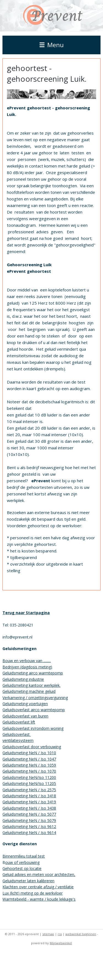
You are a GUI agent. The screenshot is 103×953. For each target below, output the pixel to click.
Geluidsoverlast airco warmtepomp (33, 709)
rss (60, 934)
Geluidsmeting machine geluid (28, 691)
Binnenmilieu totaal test (23, 856)
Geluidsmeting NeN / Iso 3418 (29, 795)
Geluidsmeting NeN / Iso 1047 (29, 759)
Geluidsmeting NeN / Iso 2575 (29, 789)
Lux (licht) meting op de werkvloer (32, 893)
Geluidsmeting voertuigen (25, 703)
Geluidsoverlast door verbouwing (31, 746)
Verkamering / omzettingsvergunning (35, 697)
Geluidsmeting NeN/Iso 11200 (29, 777)
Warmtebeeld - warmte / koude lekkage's (39, 899)
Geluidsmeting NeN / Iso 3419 (29, 801)
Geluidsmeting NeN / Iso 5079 (29, 820)
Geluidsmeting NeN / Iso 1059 (29, 765)
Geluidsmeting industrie (23, 679)
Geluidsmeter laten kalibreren (28, 880)
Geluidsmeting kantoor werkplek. (31, 685)
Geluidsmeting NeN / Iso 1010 (29, 752)
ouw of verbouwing (22, 862)
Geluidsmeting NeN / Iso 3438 (29, 808)
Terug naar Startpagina (26, 612)
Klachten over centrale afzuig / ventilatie (38, 886)
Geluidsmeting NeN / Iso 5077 (29, 814)
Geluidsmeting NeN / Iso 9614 (29, 832)
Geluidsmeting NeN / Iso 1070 (29, 771)
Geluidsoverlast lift (18, 722)
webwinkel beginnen (80, 934)
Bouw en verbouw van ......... (26, 660)
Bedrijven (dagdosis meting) (27, 667)
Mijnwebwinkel (61, 943)
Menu (52, 45)
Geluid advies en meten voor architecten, (38, 874)
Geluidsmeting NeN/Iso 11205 (29, 783)
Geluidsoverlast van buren (25, 716)
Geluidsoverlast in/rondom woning (32, 728)
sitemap (48, 934)
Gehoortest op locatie (21, 868)
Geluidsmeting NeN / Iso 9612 (29, 826)
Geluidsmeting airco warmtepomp (32, 673)
